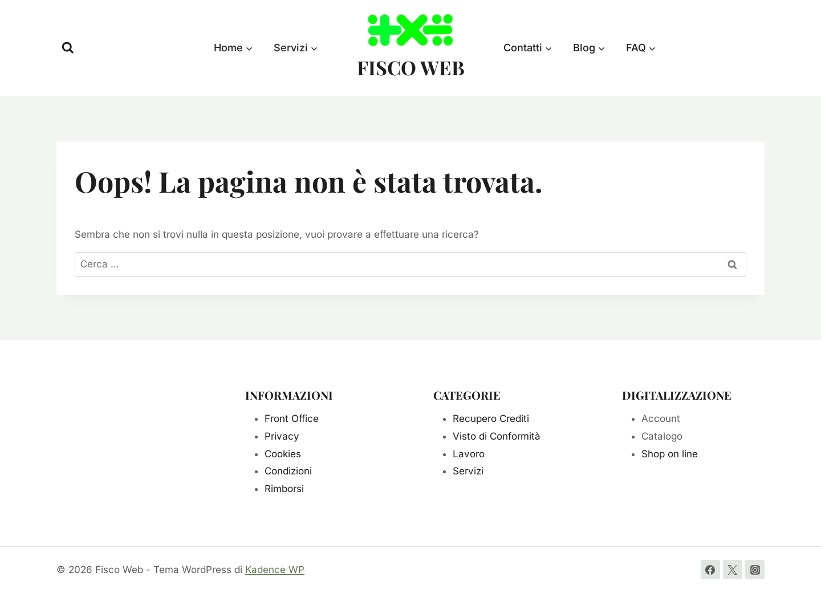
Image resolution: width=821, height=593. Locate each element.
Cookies (283, 454)
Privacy (282, 436)
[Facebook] (710, 569)
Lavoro (469, 454)
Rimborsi (284, 488)
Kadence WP (274, 569)
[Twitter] (732, 569)
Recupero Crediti (491, 418)
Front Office (292, 418)
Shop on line (669, 454)
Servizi (468, 471)
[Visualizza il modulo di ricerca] (67, 47)
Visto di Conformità (496, 436)
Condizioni (288, 471)
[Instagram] (755, 569)
